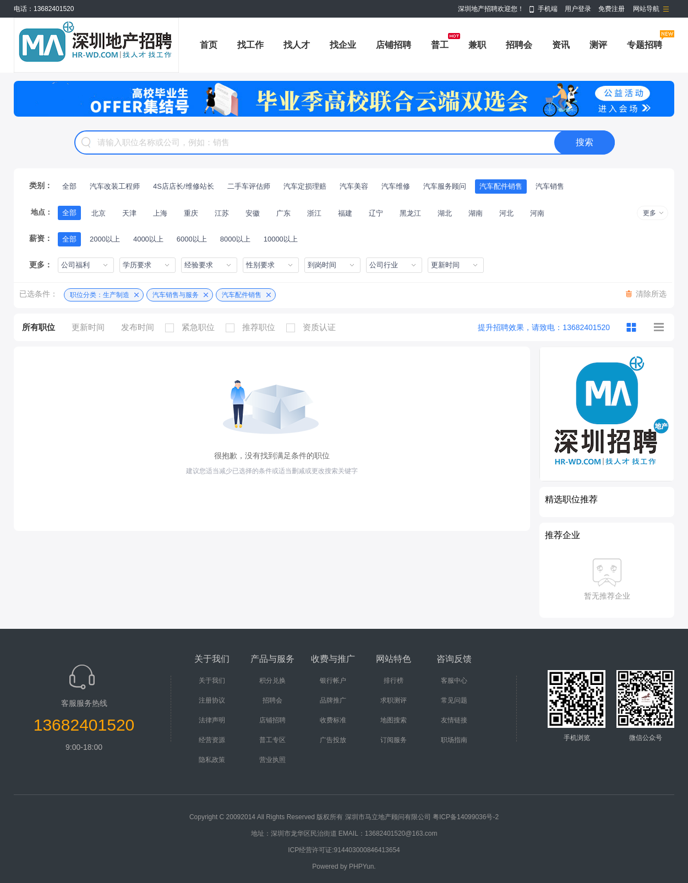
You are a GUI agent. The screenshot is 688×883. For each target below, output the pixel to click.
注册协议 (212, 700)
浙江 (314, 213)
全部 (69, 186)
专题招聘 (644, 45)
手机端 (548, 9)
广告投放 (333, 740)
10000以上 (281, 239)
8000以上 (235, 239)
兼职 (477, 45)
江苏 (222, 213)
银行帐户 (333, 680)
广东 (283, 213)
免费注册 (611, 9)
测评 (598, 45)
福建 (345, 213)
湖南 (475, 213)
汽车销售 (550, 186)
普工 (440, 45)
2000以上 (105, 239)
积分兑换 (272, 680)
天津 (129, 213)
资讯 (561, 45)
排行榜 (393, 680)
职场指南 (454, 740)
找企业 (343, 45)
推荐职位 (253, 327)
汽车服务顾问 (444, 186)
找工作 (250, 45)
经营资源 (212, 740)
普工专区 (272, 740)
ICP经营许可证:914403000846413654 (344, 850)
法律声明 (212, 720)
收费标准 (333, 720)
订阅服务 (393, 740)
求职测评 (393, 700)
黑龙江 (410, 213)
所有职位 (38, 327)
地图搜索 (393, 720)
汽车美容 (354, 186)
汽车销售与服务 (175, 295)
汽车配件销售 (500, 186)
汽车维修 (395, 186)
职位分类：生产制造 (99, 295)
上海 (160, 213)
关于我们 (212, 680)
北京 (98, 213)
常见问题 (454, 700)
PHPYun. (362, 866)
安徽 (252, 213)
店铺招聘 (393, 45)
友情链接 (454, 720)
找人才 (296, 45)
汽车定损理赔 (304, 186)
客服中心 (454, 680)
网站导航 (646, 9)
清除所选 (651, 293)
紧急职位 (193, 327)
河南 (537, 213)
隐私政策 (212, 760)
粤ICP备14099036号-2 (466, 817)
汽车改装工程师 (115, 186)
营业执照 (272, 760)
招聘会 (519, 45)
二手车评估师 (248, 186)
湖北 (445, 213)
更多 (649, 213)
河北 (506, 213)
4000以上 (148, 239)
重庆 (191, 213)
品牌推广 (333, 700)
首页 (208, 45)
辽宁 (376, 213)
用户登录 (578, 9)
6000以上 (192, 239)
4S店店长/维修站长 (183, 186)
